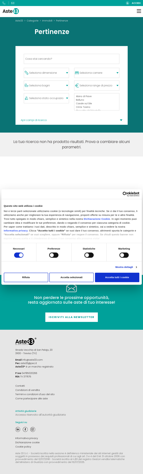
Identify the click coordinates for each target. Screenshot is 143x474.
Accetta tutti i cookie (117, 277)
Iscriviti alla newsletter (71, 317)
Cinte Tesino (97, 107)
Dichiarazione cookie (27, 442)
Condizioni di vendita (27, 390)
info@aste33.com (32, 359)
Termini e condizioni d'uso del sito (35, 394)
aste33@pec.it (28, 363)
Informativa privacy (26, 438)
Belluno (97, 100)
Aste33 (19, 20)
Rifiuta (26, 277)
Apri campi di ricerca (34, 120)
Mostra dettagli (124, 267)
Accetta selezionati (71, 277)
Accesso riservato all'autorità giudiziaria (40, 415)
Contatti (20, 385)
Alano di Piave (97, 96)
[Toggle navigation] (139, 11)
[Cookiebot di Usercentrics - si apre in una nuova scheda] (125, 194)
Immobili (47, 20)
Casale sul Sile (97, 103)
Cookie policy (23, 446)
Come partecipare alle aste (31, 398)
